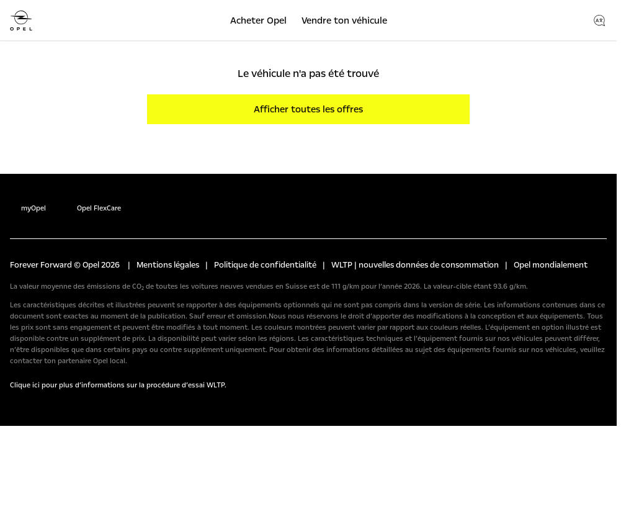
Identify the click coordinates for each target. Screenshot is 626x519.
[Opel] (21, 20)
